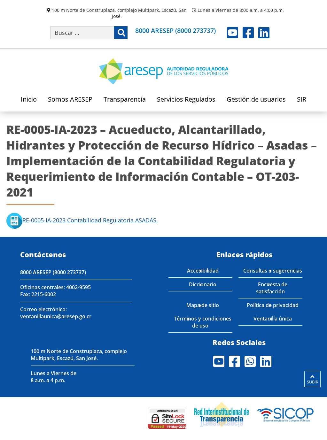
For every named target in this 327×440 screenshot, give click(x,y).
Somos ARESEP (70, 100)
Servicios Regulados (186, 100)
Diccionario (202, 284)
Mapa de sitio (202, 305)
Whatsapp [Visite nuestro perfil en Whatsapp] (250, 361)
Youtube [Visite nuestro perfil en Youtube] (232, 32)
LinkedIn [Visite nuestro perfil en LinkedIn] (263, 32)
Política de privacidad (273, 305)
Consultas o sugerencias (272, 270)
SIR (301, 100)
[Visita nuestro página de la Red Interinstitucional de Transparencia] (221, 414)
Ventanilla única (272, 318)
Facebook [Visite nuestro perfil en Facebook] (248, 32)
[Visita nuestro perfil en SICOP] (285, 414)
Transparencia (125, 100)
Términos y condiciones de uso (202, 322)
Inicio (29, 100)
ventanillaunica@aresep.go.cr (55, 316)
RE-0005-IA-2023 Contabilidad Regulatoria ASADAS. (82, 220)
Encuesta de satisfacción (272, 288)
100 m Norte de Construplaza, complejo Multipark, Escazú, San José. (119, 13)
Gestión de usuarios (256, 100)
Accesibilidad (203, 270)
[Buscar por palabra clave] (82, 32)
